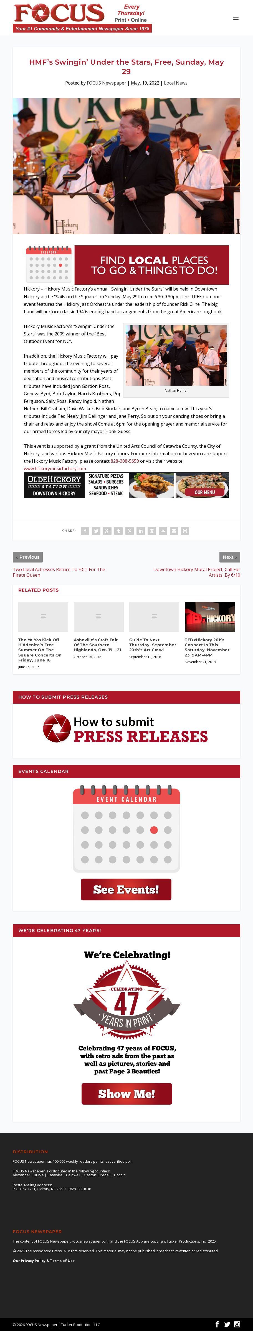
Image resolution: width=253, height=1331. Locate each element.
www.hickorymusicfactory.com (55, 468)
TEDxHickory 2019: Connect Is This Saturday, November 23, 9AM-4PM (207, 647)
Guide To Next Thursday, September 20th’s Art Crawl (152, 644)
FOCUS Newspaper (106, 83)
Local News (176, 83)
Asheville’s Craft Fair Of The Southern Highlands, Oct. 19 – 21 (97, 644)
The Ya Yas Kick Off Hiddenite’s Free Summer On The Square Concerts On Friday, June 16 (40, 650)
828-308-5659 (125, 461)
